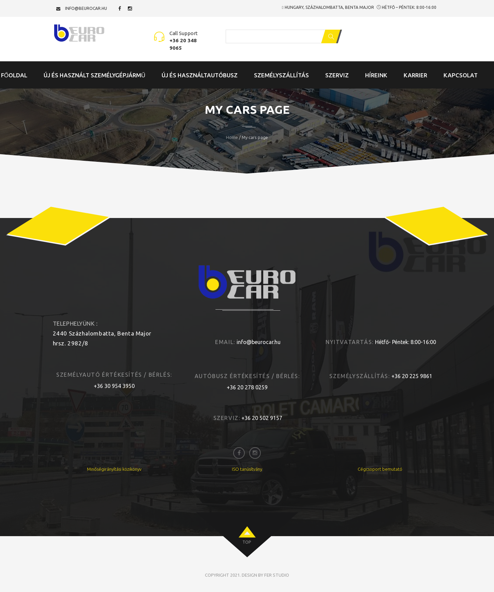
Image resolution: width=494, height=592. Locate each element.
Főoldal (14, 75)
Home (232, 137)
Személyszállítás (281, 75)
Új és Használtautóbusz (200, 75)
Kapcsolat (461, 75)
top (246, 542)
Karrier (415, 75)
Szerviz (337, 75)
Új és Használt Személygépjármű (94, 75)
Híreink (376, 75)
